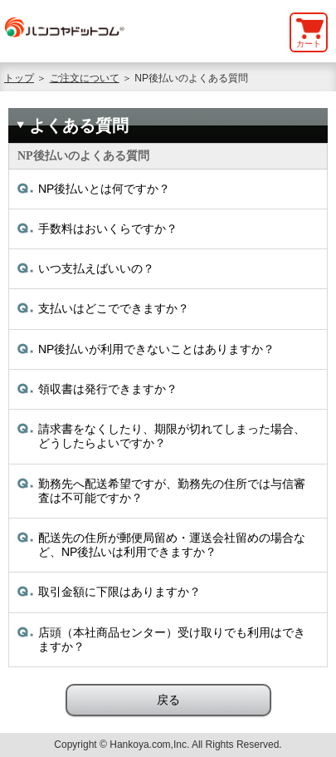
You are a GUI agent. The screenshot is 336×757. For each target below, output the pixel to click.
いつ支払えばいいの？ (96, 268)
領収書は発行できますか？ (108, 389)
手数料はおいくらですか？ (108, 228)
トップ (19, 78)
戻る (168, 699)
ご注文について (84, 78)
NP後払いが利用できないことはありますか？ (156, 349)
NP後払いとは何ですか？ (104, 188)
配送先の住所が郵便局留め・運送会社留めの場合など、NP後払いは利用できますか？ (171, 544)
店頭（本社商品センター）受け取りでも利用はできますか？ (171, 639)
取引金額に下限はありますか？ (119, 591)
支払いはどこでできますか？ (113, 308)
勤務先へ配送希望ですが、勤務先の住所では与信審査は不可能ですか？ (171, 490)
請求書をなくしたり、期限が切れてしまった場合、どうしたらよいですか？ (171, 436)
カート (308, 43)
